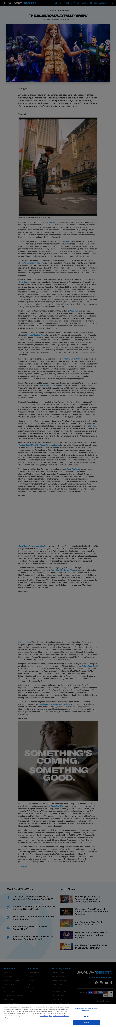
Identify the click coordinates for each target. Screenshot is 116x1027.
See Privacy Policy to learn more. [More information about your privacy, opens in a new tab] (52, 1016)
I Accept (86, 1022)
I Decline (86, 1016)
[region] (58, 1015)
